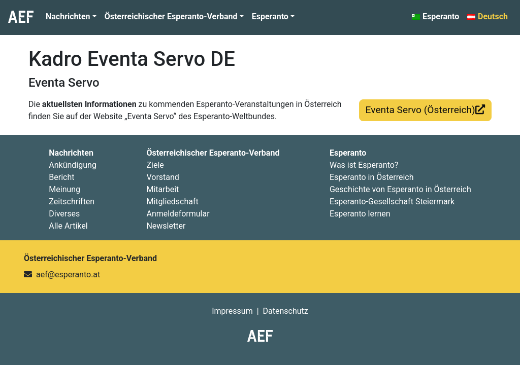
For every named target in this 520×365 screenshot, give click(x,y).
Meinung (64, 189)
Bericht (61, 177)
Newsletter (165, 226)
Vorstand (162, 177)
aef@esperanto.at (68, 274)
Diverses (64, 213)
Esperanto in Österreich (372, 177)
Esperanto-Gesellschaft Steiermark (392, 201)
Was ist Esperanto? (364, 165)
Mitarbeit (162, 189)
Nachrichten (68, 16)
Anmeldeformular (177, 213)
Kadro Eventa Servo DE (131, 59)
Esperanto (270, 16)
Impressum (232, 311)
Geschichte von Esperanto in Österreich (400, 189)
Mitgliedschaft (172, 201)
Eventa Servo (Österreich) (425, 110)
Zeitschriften (71, 201)
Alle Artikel (68, 226)
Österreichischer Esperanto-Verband (171, 16)
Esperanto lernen (360, 213)
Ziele (155, 165)
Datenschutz (285, 311)
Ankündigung (72, 165)
